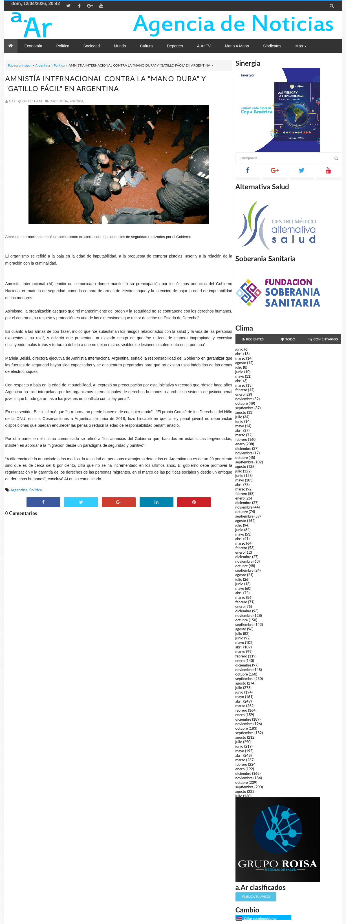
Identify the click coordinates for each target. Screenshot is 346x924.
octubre (241, 403)
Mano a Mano (237, 46)
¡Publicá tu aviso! (255, 896)
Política (59, 65)
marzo (240, 358)
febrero (241, 390)
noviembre (244, 399)
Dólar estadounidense (260, 918)
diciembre (243, 448)
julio (238, 367)
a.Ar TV (204, 46)
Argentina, (59, 101)
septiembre (244, 408)
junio (239, 349)
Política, (76, 101)
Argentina (42, 65)
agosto (240, 362)
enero (240, 394)
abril (239, 353)
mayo (239, 376)
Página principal (20, 65)
